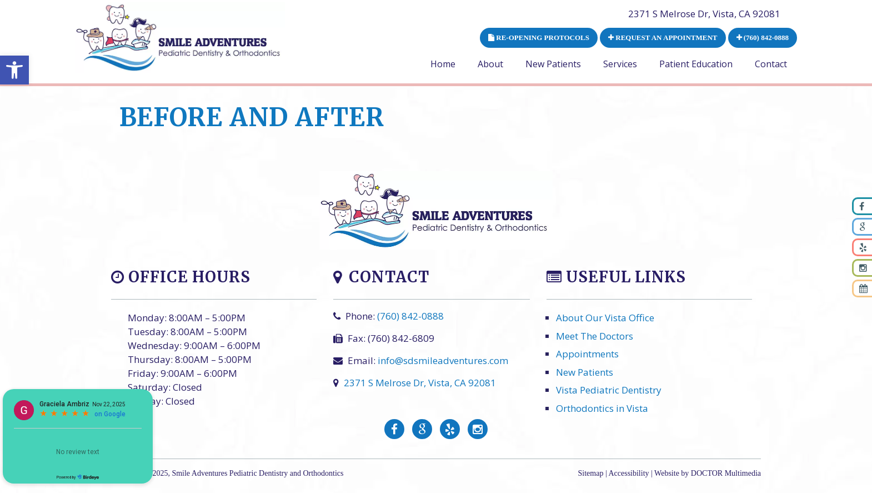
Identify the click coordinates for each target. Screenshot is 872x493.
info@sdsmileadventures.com (443, 361)
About (490, 64)
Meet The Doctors (594, 336)
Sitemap (591, 473)
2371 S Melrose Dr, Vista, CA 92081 (704, 13)
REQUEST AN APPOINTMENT (663, 37)
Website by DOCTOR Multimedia (707, 473)
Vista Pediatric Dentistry (608, 390)
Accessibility (628, 473)
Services (620, 64)
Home (442, 64)
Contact (771, 64)
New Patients (553, 64)
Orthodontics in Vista (602, 408)
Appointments (587, 354)
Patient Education (696, 64)
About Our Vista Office (605, 318)
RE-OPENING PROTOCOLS (538, 37)
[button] (14, 70)
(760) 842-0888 (762, 37)
